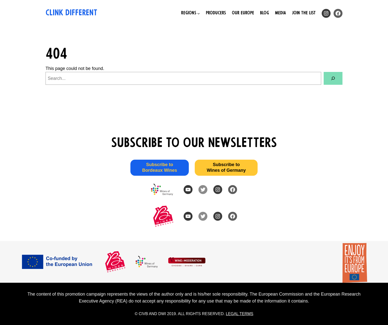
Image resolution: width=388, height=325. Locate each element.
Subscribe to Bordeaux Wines (159, 167)
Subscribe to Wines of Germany (226, 167)
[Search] (333, 78)
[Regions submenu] (190, 13)
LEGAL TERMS (239, 314)
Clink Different (71, 13)
